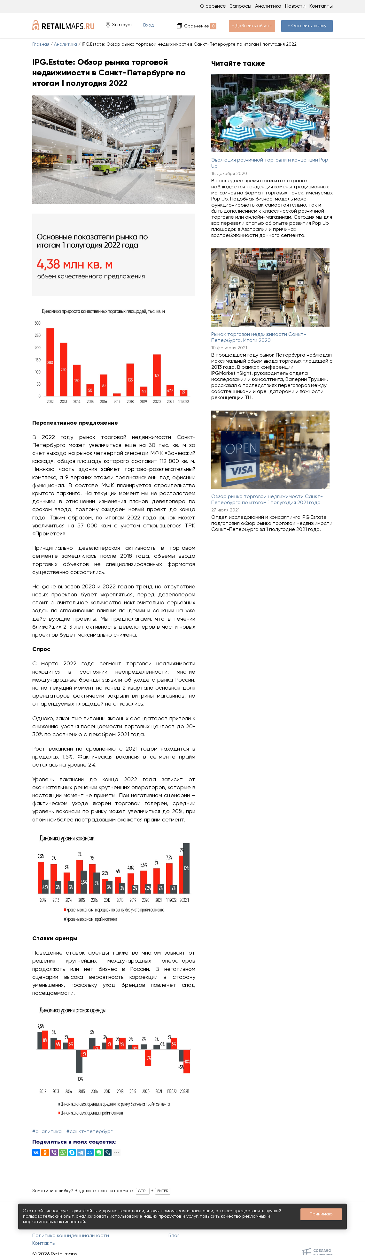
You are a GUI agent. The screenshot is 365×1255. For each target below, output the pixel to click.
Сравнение (200, 26)
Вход (148, 25)
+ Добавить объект (252, 26)
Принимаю (321, 1214)
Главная (40, 44)
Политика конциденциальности (70, 1235)
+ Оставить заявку (307, 26)
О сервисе (213, 6)
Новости (295, 6)
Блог (173, 1235)
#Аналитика (47, 1131)
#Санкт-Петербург (89, 1131)
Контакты (321, 6)
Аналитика (65, 44)
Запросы (240, 6)
